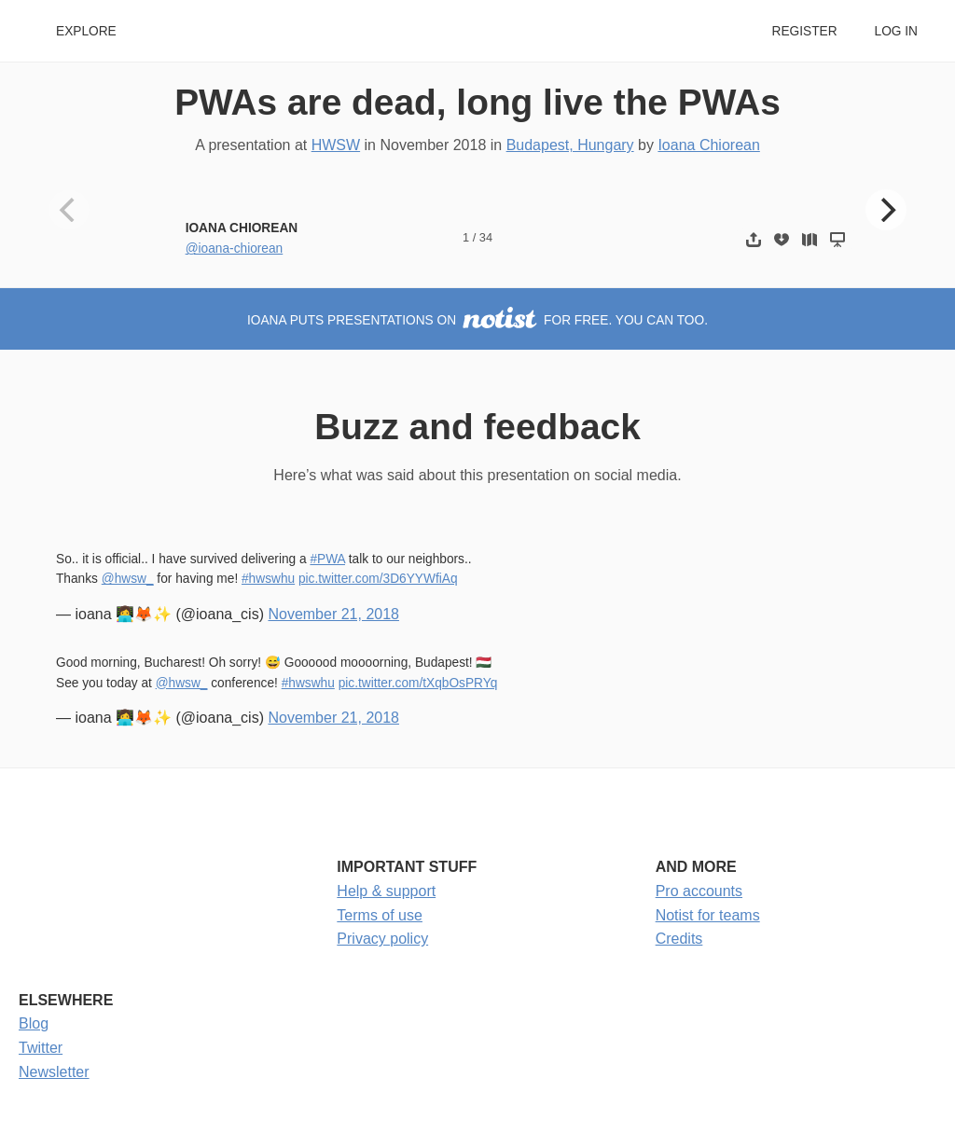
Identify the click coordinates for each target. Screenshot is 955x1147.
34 (485, 237)
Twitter (40, 1048)
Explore (86, 31)
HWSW (335, 145)
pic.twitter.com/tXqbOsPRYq (418, 683)
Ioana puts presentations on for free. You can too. (477, 320)
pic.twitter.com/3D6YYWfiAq (378, 579)
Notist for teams (708, 915)
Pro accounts (699, 891)
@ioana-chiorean (235, 249)
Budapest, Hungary (570, 145)
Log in (896, 31)
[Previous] (69, 209)
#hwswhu (268, 579)
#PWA (327, 559)
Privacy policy (382, 939)
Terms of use (379, 915)
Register (804, 31)
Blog (33, 1023)
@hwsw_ (128, 579)
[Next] (886, 209)
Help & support (386, 891)
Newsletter (54, 1072)
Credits (679, 939)
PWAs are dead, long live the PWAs (477, 102)
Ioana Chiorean (708, 145)
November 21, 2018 (333, 614)
